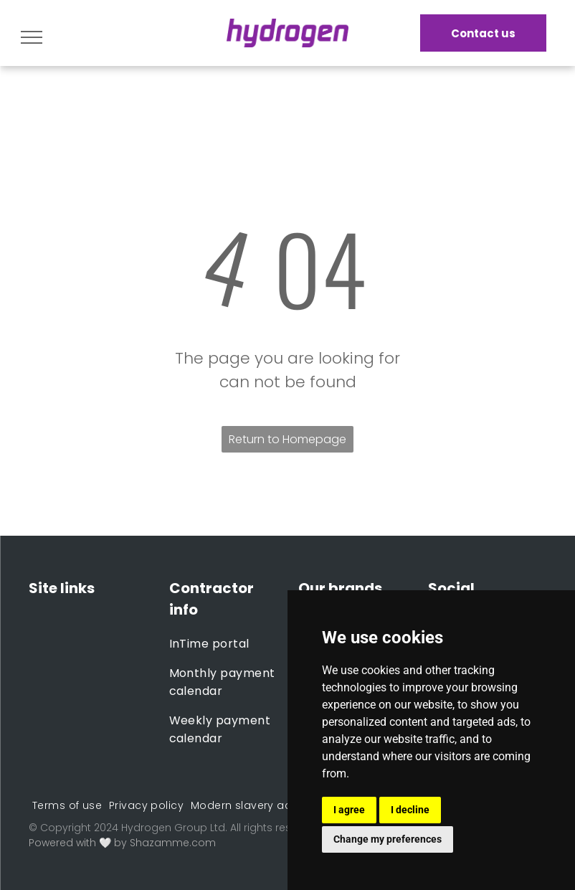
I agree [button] (349, 809)
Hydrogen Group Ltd (173, 827)
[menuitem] (223, 643)
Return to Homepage (287, 439)
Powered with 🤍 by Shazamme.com (122, 842)
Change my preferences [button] (387, 839)
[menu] (31, 37)
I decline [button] (410, 809)
